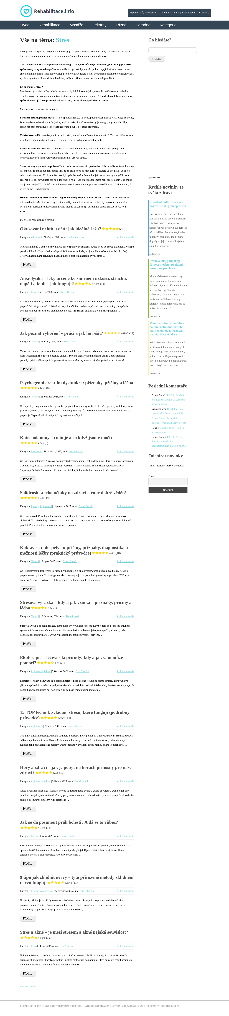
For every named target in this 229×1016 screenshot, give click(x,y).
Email (151, 476)
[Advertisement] (175, 120)
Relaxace (35, 891)
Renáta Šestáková (75, 237)
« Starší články (28, 986)
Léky (33, 292)
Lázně (121, 25)
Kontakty (204, 12)
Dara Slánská (69, 341)
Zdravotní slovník (133, 1006)
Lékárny (99, 25)
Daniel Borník (67, 292)
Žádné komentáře (125, 237)
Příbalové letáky (109, 1006)
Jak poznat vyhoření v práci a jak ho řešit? (77, 333)
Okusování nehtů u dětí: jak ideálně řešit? (73, 228)
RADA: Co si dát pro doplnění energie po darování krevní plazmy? (168, 399)
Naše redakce (73, 1006)
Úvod (24, 25)
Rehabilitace (49, 25)
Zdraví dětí (36, 237)
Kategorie (168, 25)
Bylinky (35, 506)
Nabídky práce (189, 12)
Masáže (76, 25)
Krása (34, 946)
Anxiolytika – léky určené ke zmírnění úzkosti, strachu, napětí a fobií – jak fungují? (73, 281)
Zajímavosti (46, 506)
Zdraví (47, 671)
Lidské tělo (36, 451)
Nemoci (35, 341)
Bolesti (34, 836)
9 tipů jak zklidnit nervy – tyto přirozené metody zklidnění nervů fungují (76, 880)
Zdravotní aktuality (169, 12)
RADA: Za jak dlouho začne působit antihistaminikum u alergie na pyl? (169, 441)
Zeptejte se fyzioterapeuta (143, 12)
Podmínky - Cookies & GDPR (163, 1006)
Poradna (143, 25)
